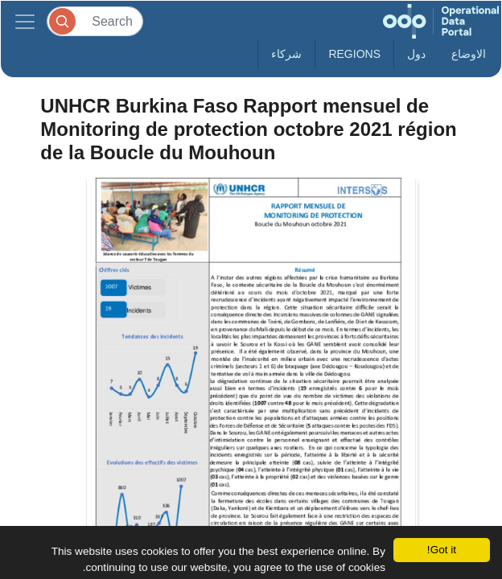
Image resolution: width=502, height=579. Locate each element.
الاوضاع (468, 53)
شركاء (286, 53)
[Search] (95, 21)
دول (416, 53)
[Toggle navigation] (25, 21)
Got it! (441, 550)
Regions (354, 53)
